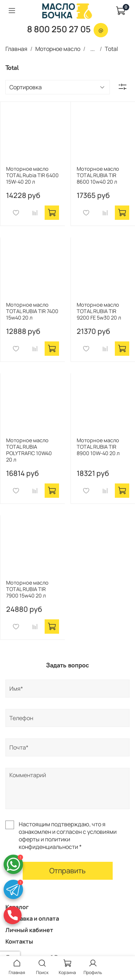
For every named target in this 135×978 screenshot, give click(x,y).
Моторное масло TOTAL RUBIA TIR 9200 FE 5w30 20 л (99, 311)
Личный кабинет (29, 930)
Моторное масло (57, 49)
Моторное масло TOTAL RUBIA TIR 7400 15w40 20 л (32, 311)
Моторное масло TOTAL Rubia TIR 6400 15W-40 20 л (32, 175)
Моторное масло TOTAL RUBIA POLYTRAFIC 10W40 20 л (29, 450)
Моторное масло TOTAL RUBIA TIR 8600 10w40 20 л (98, 175)
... (92, 49)
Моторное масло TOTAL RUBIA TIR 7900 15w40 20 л (27, 589)
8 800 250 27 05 (59, 29)
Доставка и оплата (32, 918)
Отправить (67, 870)
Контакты (19, 941)
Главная (16, 49)
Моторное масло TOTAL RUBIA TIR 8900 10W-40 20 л (98, 447)
